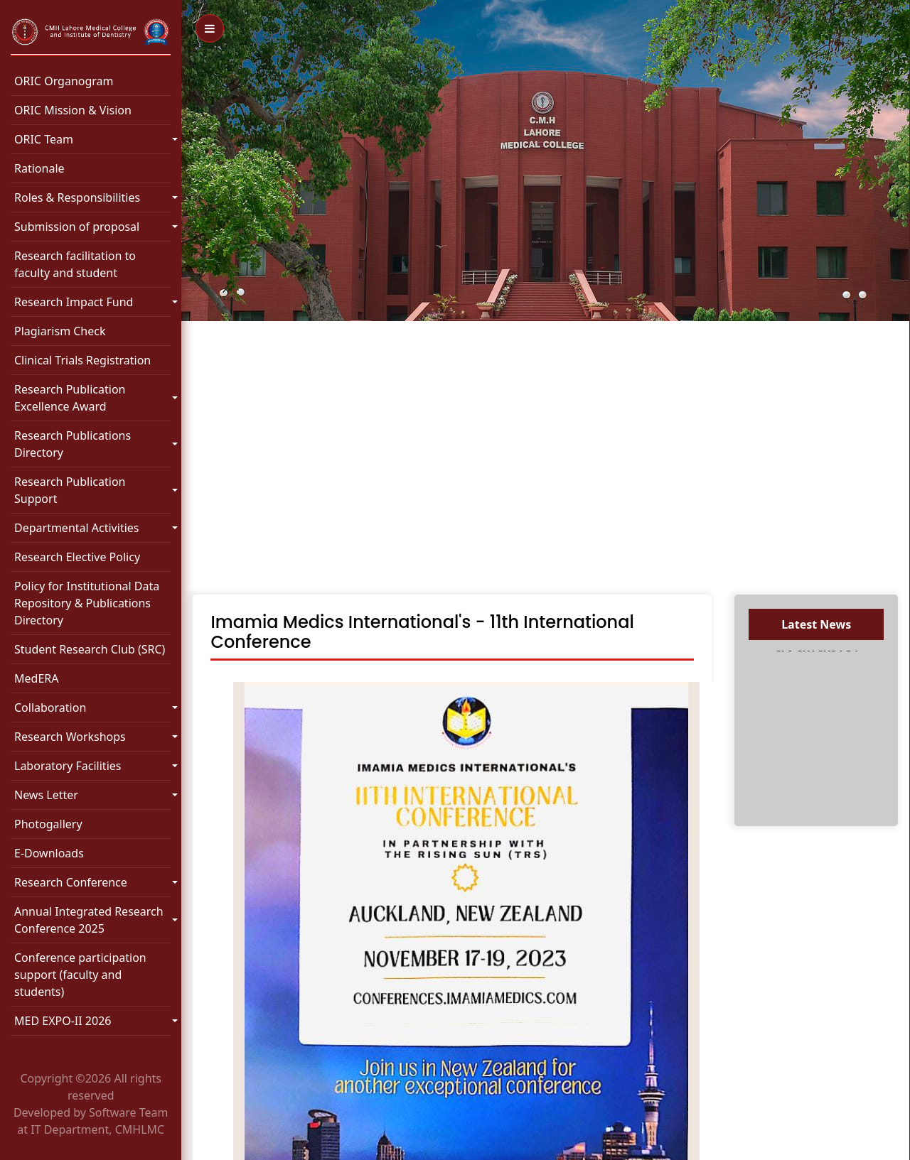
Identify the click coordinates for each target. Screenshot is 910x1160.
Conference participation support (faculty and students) (80, 974)
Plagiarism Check (60, 331)
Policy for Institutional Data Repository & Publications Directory (86, 603)
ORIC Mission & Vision (73, 110)
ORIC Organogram (64, 81)
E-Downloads (49, 853)
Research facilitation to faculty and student (75, 264)
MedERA (36, 678)
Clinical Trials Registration (82, 360)
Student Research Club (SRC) (89, 649)
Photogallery (48, 824)
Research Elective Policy (77, 557)
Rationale (39, 168)
